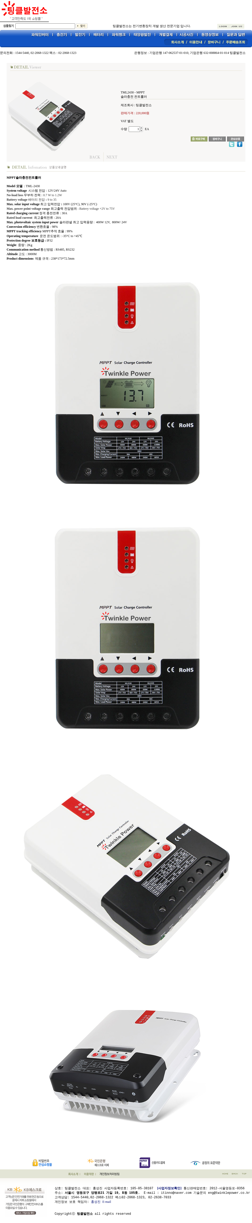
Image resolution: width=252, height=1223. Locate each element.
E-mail (106, 1201)
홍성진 (96, 1201)
